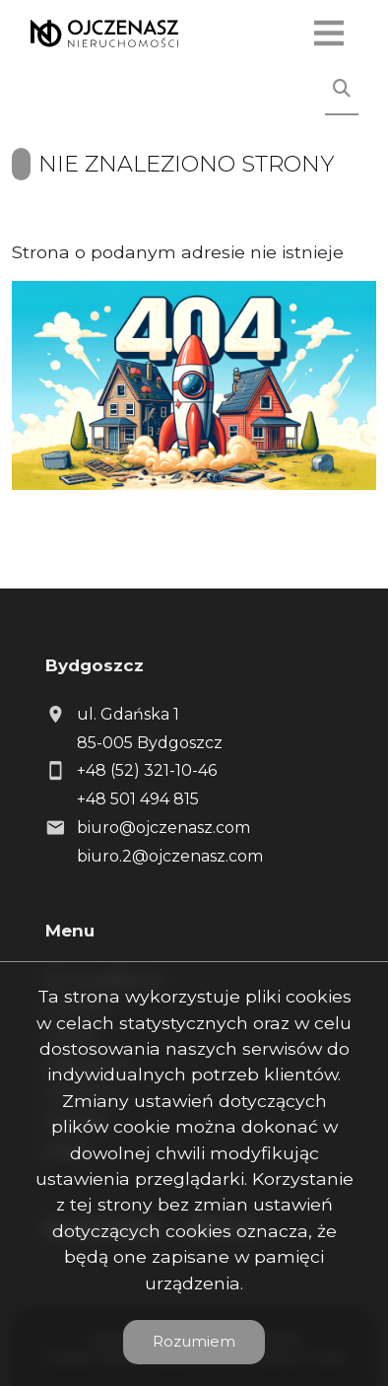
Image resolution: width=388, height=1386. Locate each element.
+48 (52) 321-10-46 (147, 770)
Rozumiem (194, 1341)
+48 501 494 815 (138, 799)
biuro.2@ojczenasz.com (170, 856)
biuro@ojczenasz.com (163, 827)
